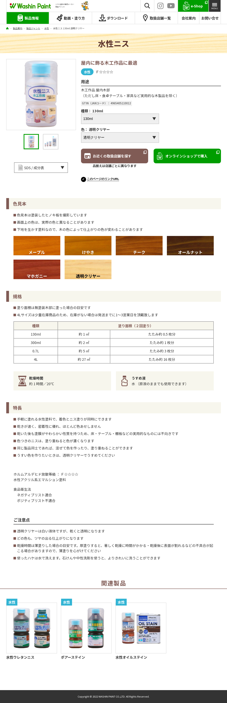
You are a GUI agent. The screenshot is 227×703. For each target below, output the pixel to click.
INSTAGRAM (160, 6)
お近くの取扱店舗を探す (112, 155)
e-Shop (197, 5)
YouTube (171, 5)
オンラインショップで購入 (186, 155)
